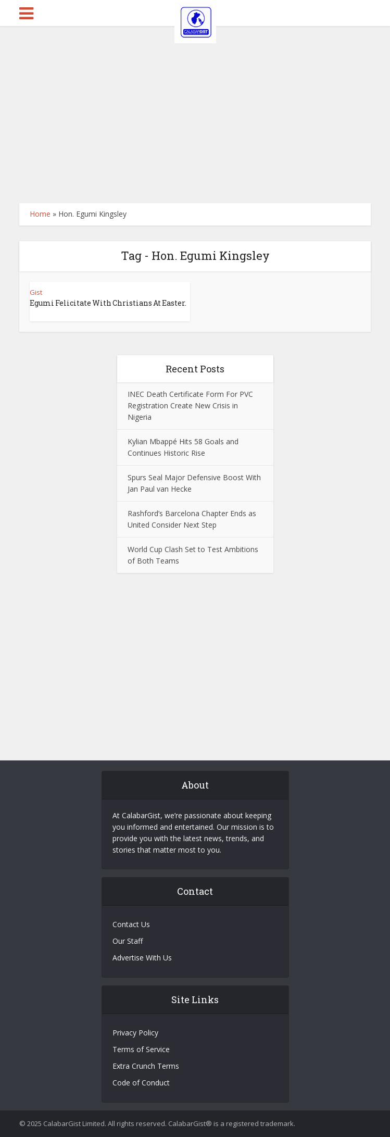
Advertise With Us (142, 958)
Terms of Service (141, 1049)
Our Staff (127, 941)
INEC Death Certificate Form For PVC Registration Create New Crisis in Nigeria (190, 405)
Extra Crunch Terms (145, 1066)
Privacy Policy (135, 1033)
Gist (36, 292)
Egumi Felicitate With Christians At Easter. (108, 303)
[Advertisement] (195, 115)
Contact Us (131, 924)
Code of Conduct (141, 1083)
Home (40, 214)
